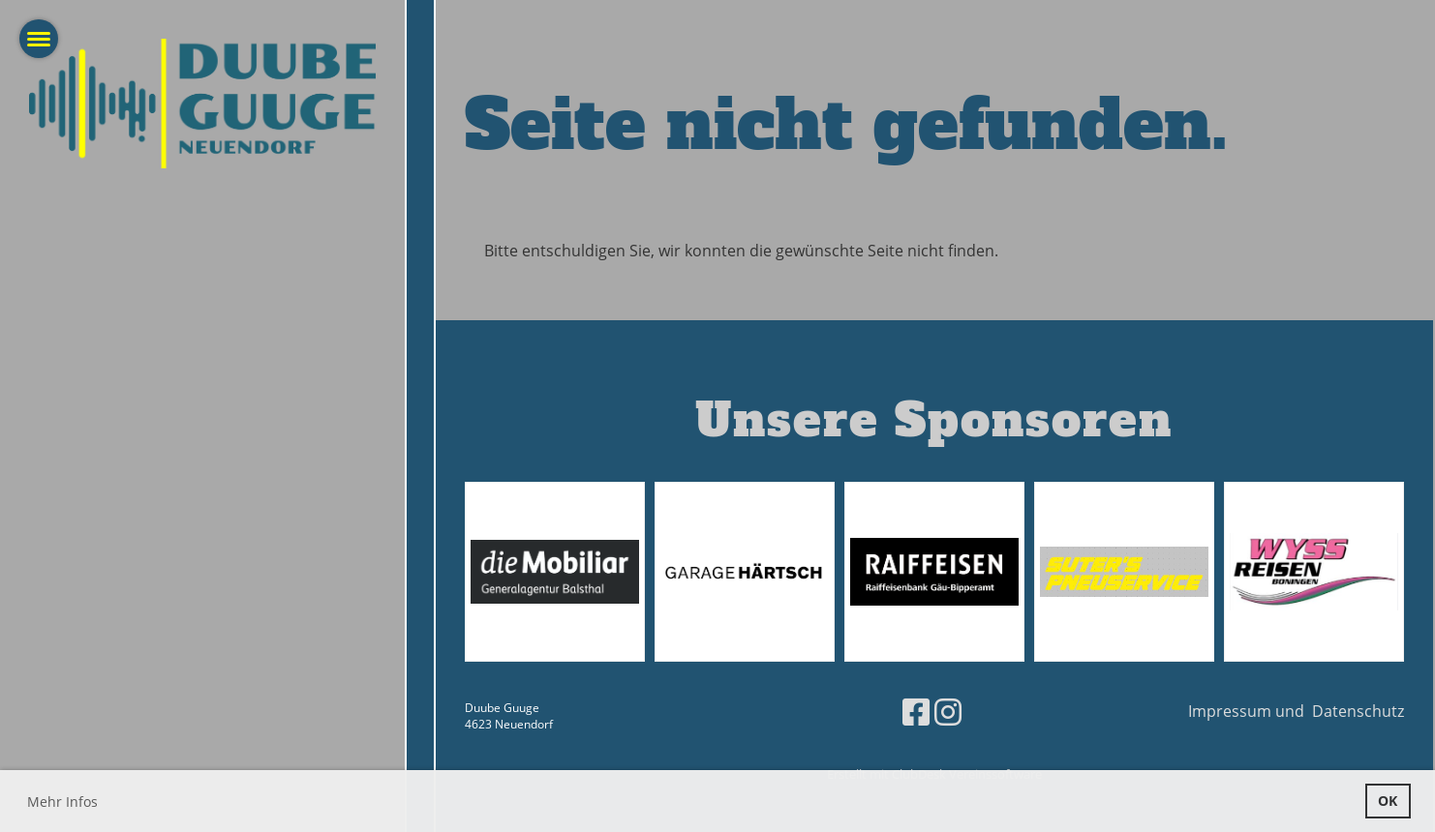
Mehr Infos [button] (62, 801)
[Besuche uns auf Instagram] (948, 711)
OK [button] (1387, 800)
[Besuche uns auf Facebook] (916, 711)
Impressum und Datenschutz (1296, 711)
